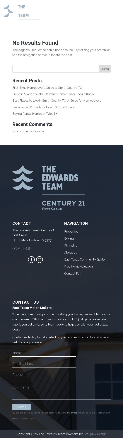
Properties (71, 231)
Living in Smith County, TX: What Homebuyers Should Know (53, 94)
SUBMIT (21, 406)
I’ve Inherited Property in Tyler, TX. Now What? (43, 107)
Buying (69, 238)
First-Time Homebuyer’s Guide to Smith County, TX (47, 87)
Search (105, 68)
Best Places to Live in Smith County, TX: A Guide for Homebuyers (56, 100)
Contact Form (73, 273)
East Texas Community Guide (84, 259)
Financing (70, 245)
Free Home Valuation (78, 266)
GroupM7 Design (94, 434)
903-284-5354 (22, 248)
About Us (70, 252)
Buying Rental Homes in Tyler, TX (34, 113)
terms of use (70, 412)
